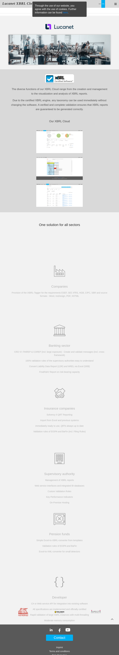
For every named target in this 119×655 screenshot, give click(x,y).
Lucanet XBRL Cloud (19, 3)
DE (100, 4)
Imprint (59, 621)
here (65, 12)
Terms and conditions (59, 625)
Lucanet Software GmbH (59, 646)
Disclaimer (59, 633)
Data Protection (59, 629)
